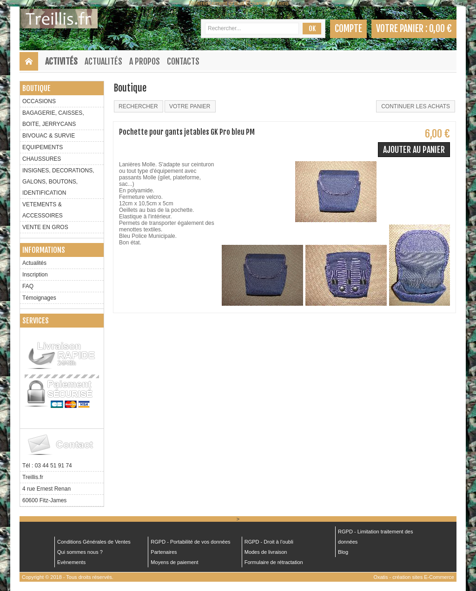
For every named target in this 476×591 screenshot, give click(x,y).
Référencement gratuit (217, 3)
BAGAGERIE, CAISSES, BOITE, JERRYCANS (53, 118)
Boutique (36, 88)
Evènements (71, 562)
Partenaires (164, 552)
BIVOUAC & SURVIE (48, 135)
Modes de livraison (266, 552)
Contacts (183, 61)
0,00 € (440, 28)
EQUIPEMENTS (42, 147)
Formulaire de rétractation (274, 562)
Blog (343, 552)
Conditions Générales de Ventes (94, 542)
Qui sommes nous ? (80, 552)
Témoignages (39, 298)
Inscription (35, 274)
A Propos (144, 61)
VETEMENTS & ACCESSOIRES (42, 210)
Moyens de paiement (174, 562)
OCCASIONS (39, 101)
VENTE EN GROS (45, 227)
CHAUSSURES (41, 159)
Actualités (103, 61)
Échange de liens (267, 3)
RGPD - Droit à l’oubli (269, 542)
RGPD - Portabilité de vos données (190, 542)
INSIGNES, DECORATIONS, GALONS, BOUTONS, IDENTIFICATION (58, 181)
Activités (61, 61)
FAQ (27, 286)
